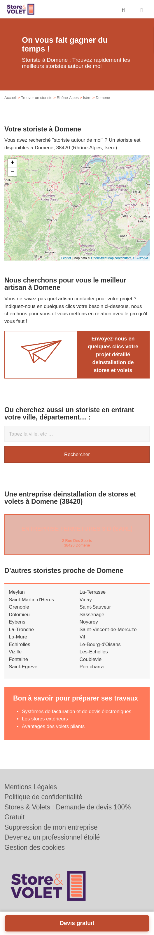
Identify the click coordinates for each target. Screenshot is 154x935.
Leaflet (66, 258)
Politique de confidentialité (43, 797)
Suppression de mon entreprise (51, 827)
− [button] (12, 171)
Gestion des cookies (34, 847)
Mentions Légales (30, 787)
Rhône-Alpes (67, 97)
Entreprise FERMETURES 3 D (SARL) (76, 528)
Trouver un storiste (36, 97)
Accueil (10, 97)
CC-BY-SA (140, 258)
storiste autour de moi (78, 140)
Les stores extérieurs (45, 719)
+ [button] (12, 163)
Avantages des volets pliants (53, 726)
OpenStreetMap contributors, (112, 258)
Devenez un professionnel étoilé (52, 837)
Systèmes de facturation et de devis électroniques (76, 711)
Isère (87, 97)
